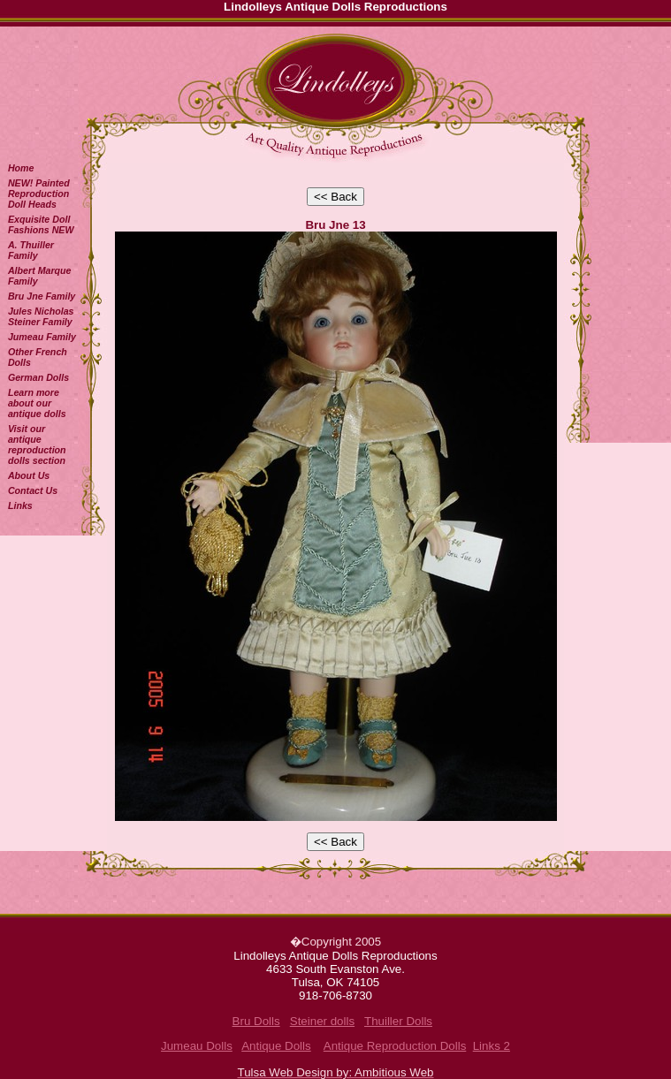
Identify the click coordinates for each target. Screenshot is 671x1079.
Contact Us (32, 490)
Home (21, 168)
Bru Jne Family (41, 296)
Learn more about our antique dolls (37, 403)
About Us (29, 475)
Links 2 (491, 1045)
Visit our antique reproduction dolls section (37, 444)
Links (20, 505)
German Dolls (38, 377)
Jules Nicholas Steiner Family (41, 316)
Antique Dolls (276, 1045)
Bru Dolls (256, 1021)
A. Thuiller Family (31, 250)
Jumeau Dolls (197, 1045)
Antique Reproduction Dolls (395, 1045)
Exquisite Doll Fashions (41, 224)
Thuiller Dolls (398, 1021)
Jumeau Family (42, 336)
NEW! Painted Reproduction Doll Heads (39, 193)
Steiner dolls (322, 1021)
